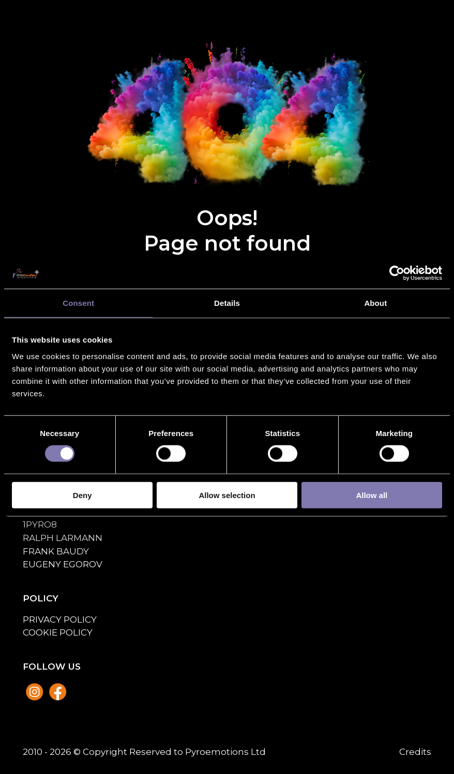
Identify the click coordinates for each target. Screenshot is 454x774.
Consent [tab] (78, 303)
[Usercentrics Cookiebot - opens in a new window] (397, 273)
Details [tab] (227, 303)
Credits (415, 751)
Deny (82, 494)
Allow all (371, 494)
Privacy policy (60, 619)
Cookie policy (58, 632)
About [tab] (375, 303)
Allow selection (227, 494)
